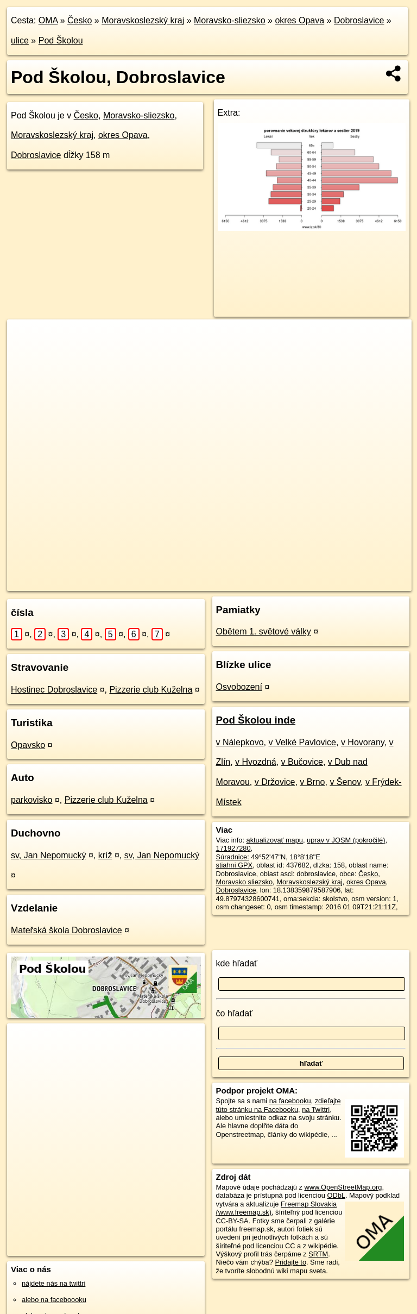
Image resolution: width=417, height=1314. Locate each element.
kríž (105, 855)
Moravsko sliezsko (244, 882)
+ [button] (25, 338)
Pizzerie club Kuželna (150, 689)
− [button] (25, 355)
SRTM (318, 1254)
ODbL (336, 1195)
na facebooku (290, 1101)
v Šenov (345, 782)
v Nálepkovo (240, 742)
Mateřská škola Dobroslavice (66, 930)
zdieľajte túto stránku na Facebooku (278, 1105)
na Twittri (316, 1109)
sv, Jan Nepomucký (48, 855)
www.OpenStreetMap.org (343, 1187)
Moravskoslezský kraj (143, 20)
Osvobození (239, 686)
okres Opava (299, 20)
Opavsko (28, 745)
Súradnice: (232, 857)
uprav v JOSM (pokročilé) (346, 840)
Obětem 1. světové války (263, 631)
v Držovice (275, 782)
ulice (20, 40)
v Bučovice (302, 761)
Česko (79, 20)
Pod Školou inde (256, 720)
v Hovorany (362, 742)
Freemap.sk (257, 582)
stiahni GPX (234, 865)
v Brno (312, 782)
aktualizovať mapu (275, 840)
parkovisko (31, 799)
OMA (48, 20)
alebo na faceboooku (54, 1300)
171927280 (233, 848)
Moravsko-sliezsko (230, 20)
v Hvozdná (255, 761)
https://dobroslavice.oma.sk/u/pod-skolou (351, 582)
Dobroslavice (359, 20)
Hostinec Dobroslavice (54, 689)
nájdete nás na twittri (53, 1283)
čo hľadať (234, 1013)
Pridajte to (290, 1262)
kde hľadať (237, 963)
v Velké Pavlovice (302, 742)
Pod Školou (61, 40)
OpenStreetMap (201, 582)
